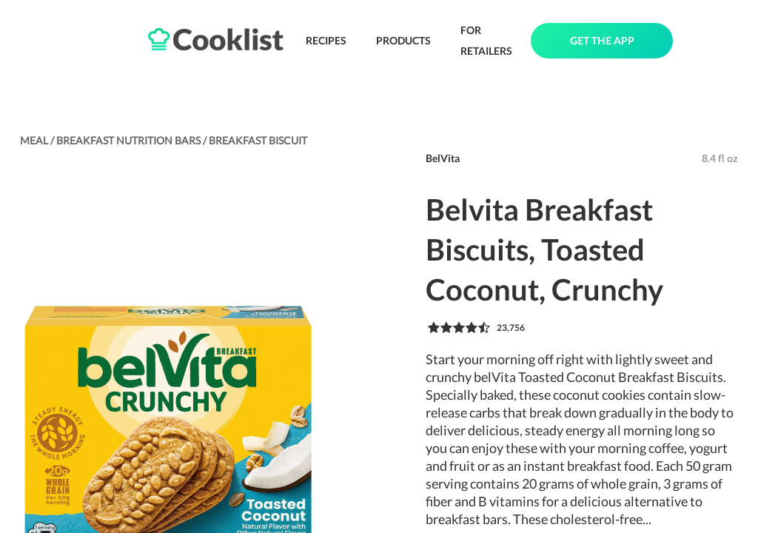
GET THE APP (602, 40)
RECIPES (326, 40)
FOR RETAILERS (486, 40)
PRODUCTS (403, 40)
